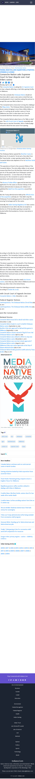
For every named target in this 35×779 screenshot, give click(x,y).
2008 (17, 550)
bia (12, 437)
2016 (12, 547)
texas (23, 447)
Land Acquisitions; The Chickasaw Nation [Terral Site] (16, 302)
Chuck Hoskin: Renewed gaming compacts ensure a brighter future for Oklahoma (16, 480)
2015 (16, 547)
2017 (7, 547)
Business (17, 688)
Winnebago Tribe (26, 768)
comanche (28, 437)
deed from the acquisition (16, 189)
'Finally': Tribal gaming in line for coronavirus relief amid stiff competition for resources (16, 530)
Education (17, 698)
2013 (26, 547)
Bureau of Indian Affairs (10, 182)
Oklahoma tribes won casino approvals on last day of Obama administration (16, 346)
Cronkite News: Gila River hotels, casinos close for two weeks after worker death (17, 494)
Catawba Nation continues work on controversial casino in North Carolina (16, 465)
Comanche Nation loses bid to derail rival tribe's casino (16, 320)
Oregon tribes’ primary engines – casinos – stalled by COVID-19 (16, 537)
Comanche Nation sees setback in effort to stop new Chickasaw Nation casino (16, 338)
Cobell (17, 695)
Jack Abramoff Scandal (17, 726)
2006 (27, 550)
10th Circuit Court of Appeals (14, 121)
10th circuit (4, 437)
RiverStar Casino (26, 154)
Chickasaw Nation (19, 95)
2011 (2, 550)
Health (17, 714)
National (17, 736)
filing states (6, 107)
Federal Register (17, 711)
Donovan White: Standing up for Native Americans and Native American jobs (17, 523)
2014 (21, 547)
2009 (12, 550)
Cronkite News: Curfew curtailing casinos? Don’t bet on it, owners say (17, 501)
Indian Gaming (17, 717)
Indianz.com (21, 776)
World (17, 755)
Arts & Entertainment (17, 685)
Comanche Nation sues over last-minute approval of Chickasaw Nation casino (16, 342)
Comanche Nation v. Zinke (8, 296)
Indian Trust (17, 723)
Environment (17, 704)
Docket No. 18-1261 (13, 289)
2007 (22, 550)
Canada (17, 692)
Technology (17, 752)
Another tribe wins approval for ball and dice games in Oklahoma (16, 329)
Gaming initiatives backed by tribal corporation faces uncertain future (17, 472)
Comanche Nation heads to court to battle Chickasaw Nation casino (16, 325)
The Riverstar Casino (20, 68)
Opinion (17, 742)
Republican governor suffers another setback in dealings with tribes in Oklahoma (15, 487)
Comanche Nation (8, 87)
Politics (18, 745)
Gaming (12, 2)
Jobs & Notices (17, 729)
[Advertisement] (17, 24)
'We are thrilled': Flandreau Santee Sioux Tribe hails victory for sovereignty (16, 509)
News (7, 2)
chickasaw (19, 437)
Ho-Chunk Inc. (20, 766)
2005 (2, 553)
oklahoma (21, 442)
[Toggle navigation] (31, 2)
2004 (8, 553)
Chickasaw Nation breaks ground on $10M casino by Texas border (17, 351)
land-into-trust (11, 442)
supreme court (14, 447)
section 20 (4, 447)
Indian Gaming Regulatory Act (18, 205)
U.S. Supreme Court (27, 87)
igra (3, 442)
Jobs (17, 2)
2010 (7, 550)
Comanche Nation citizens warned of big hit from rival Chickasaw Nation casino (16, 333)
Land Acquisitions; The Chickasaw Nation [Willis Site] (16, 307)
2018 (2, 547)
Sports (17, 748)
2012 (31, 547)
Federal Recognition (17, 707)
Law (18, 733)
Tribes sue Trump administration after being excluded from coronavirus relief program (17, 516)
